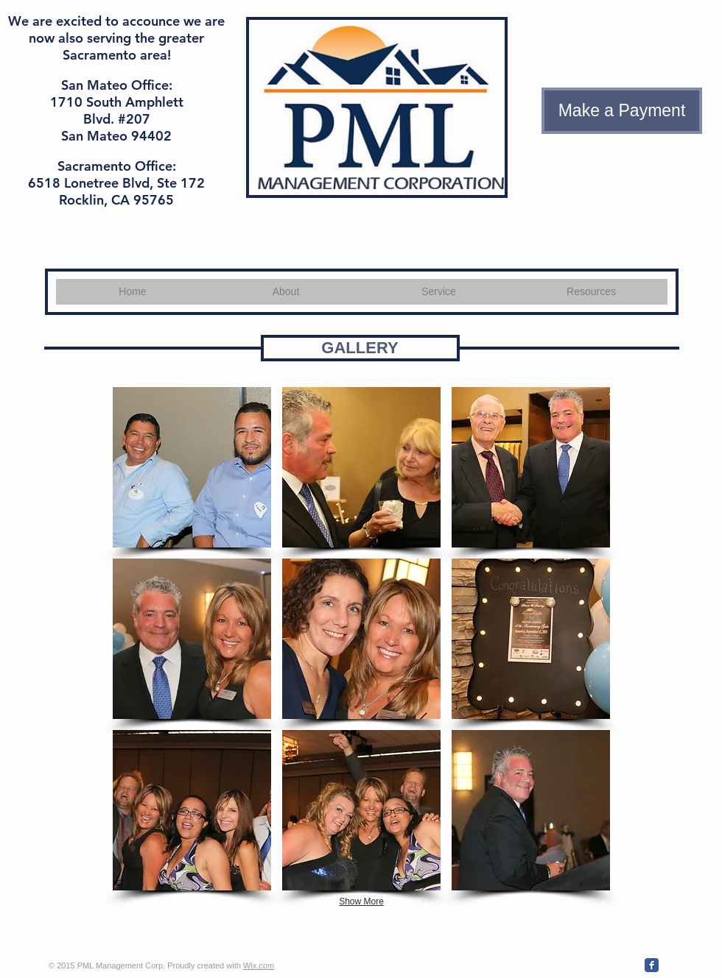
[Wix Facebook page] (652, 965)
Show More (361, 901)
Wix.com (258, 965)
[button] (192, 467)
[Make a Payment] (622, 111)
